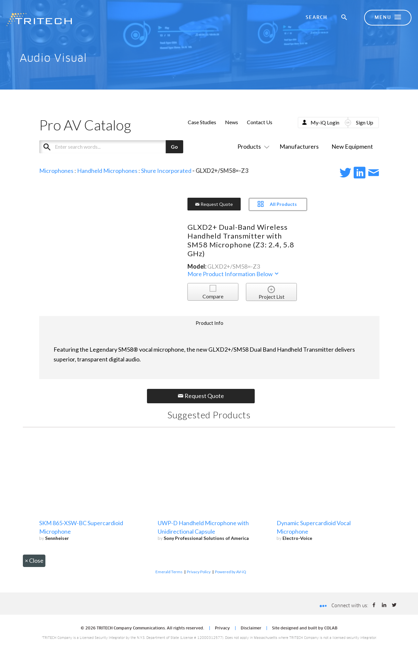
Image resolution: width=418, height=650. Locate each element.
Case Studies (202, 122)
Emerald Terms (169, 571)
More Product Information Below (233, 273)
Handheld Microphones (107, 170)
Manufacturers (299, 146)
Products (252, 146)
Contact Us (259, 122)
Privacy (222, 628)
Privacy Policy (199, 571)
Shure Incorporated (166, 170)
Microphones (56, 170)
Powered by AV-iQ (230, 571)
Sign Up (364, 122)
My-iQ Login (325, 122)
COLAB (330, 628)
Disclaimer (251, 628)
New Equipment (352, 146)
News (231, 122)
